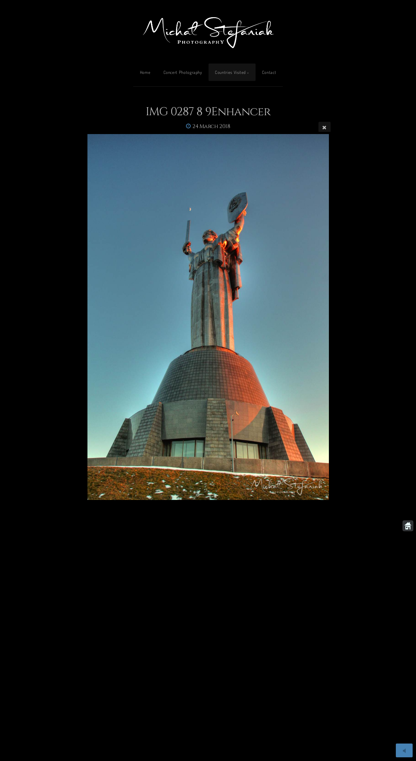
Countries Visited (230, 72)
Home (145, 72)
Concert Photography (182, 72)
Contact (269, 72)
